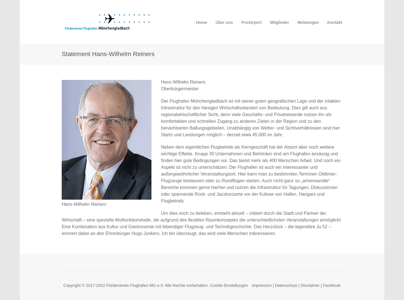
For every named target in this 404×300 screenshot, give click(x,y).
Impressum (262, 285)
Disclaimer (310, 285)
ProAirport (252, 22)
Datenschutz (286, 285)
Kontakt (334, 22)
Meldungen (308, 22)
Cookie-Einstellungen (229, 285)
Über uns (224, 22)
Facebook (332, 285)
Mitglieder (279, 22)
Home (201, 22)
